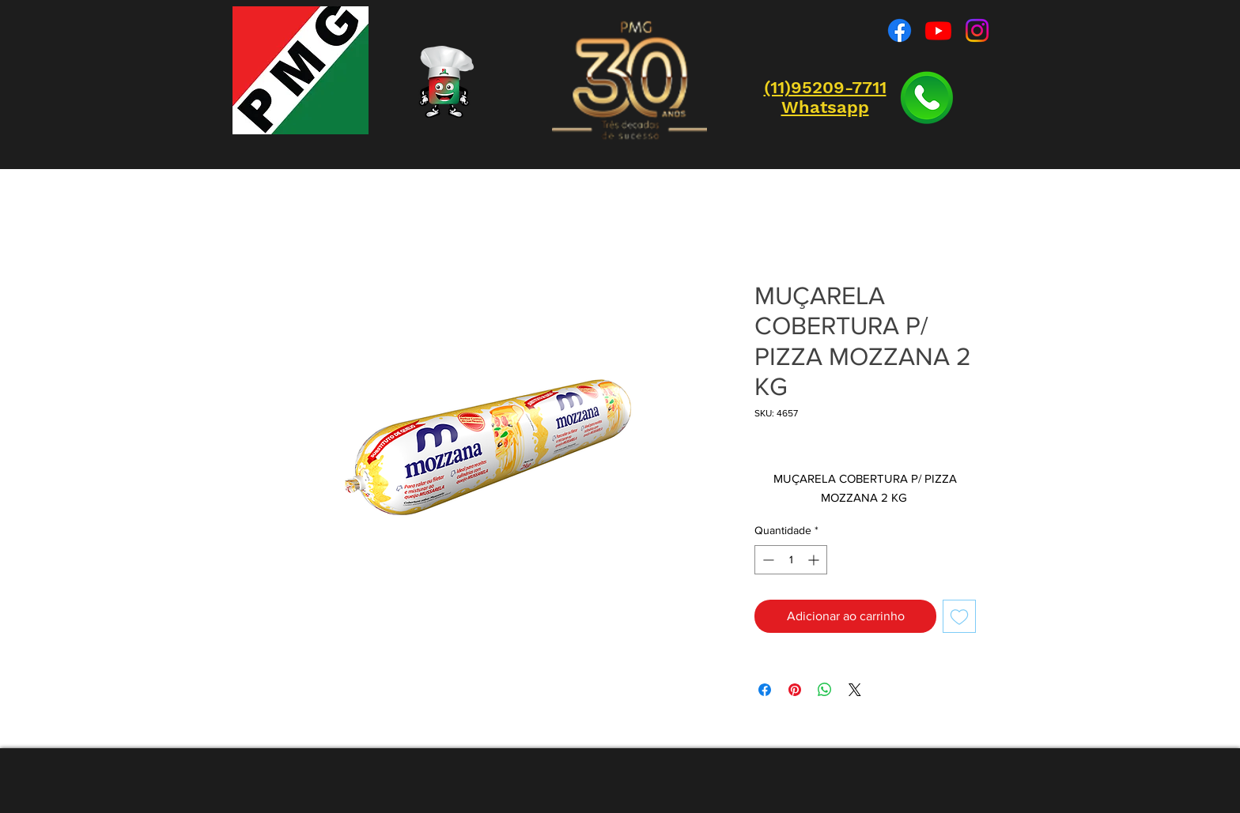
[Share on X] (854, 689)
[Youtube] (938, 30)
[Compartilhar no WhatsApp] (824, 689)
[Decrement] (767, 560)
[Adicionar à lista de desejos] (959, 616)
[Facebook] (899, 30)
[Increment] (815, 560)
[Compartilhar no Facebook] (764, 689)
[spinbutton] (791, 560)
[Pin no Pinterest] (794, 689)
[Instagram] (977, 30)
